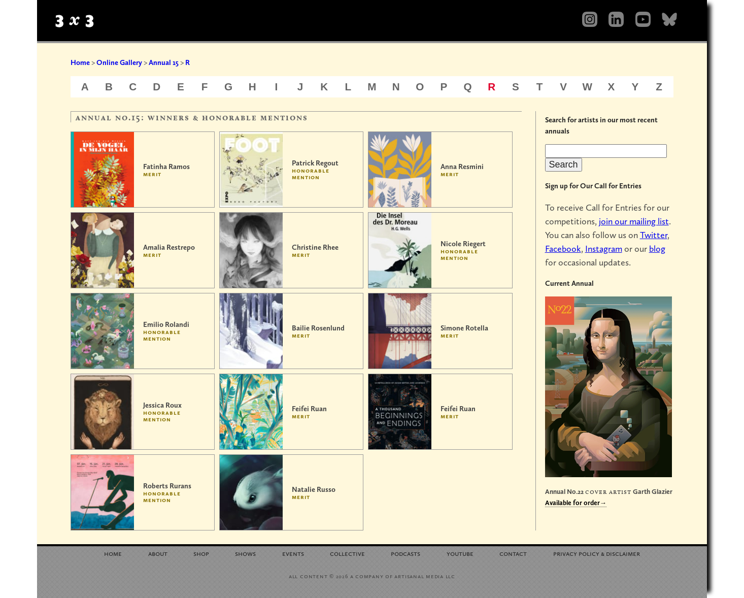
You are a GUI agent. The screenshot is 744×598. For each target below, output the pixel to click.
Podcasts (405, 553)
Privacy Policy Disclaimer (596, 553)
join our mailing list (634, 221)
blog (657, 248)
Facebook (563, 248)
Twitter (653, 234)
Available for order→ (576, 503)
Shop (201, 553)
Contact (513, 553)
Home (80, 62)
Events (293, 553)
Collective (347, 553)
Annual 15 (164, 62)
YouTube (460, 553)
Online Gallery (119, 62)
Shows (245, 553)
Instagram (603, 248)
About (157, 553)
